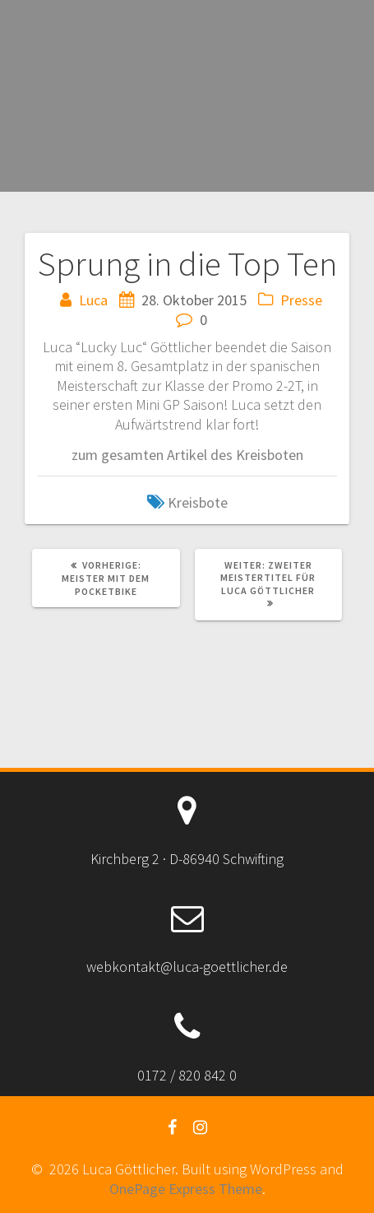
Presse (301, 299)
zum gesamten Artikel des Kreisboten (187, 454)
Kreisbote (198, 502)
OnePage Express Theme (185, 1188)
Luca (93, 299)
